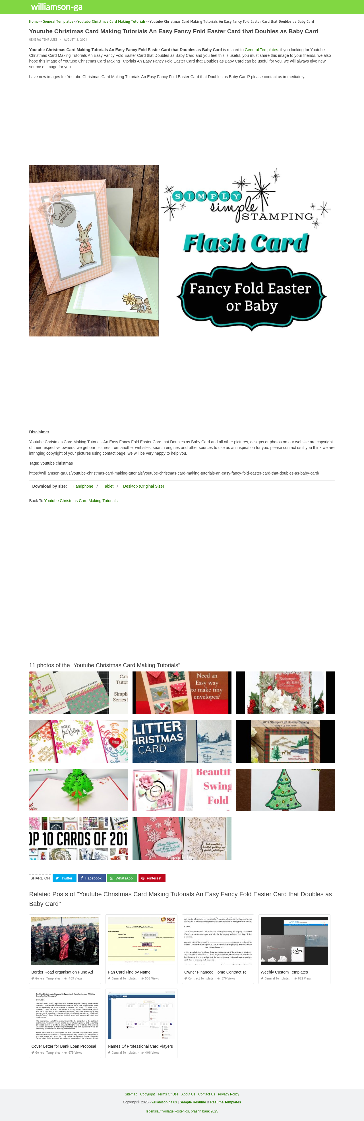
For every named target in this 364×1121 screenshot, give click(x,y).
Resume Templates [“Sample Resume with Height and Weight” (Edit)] (225, 1102)
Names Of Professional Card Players (140, 1046)
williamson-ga (57, 6)
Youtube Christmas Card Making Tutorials (81, 500)
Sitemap (131, 1094)
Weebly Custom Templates (284, 972)
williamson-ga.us (164, 1102)
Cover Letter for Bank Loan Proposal (63, 1046)
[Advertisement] (182, 123)
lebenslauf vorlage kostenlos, (168, 1111)
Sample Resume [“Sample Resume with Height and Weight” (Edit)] (193, 1102)
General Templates (43, 39)
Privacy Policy (228, 1094)
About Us (188, 1094)
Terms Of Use (168, 1094)
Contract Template (198, 978)
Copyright (147, 1094)
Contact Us (206, 1094)
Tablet (108, 486)
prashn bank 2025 (204, 1111)
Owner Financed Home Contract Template (221, 972)
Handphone (83, 486)
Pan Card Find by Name (129, 972)
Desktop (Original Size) (143, 486)
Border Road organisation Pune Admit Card (69, 972)
